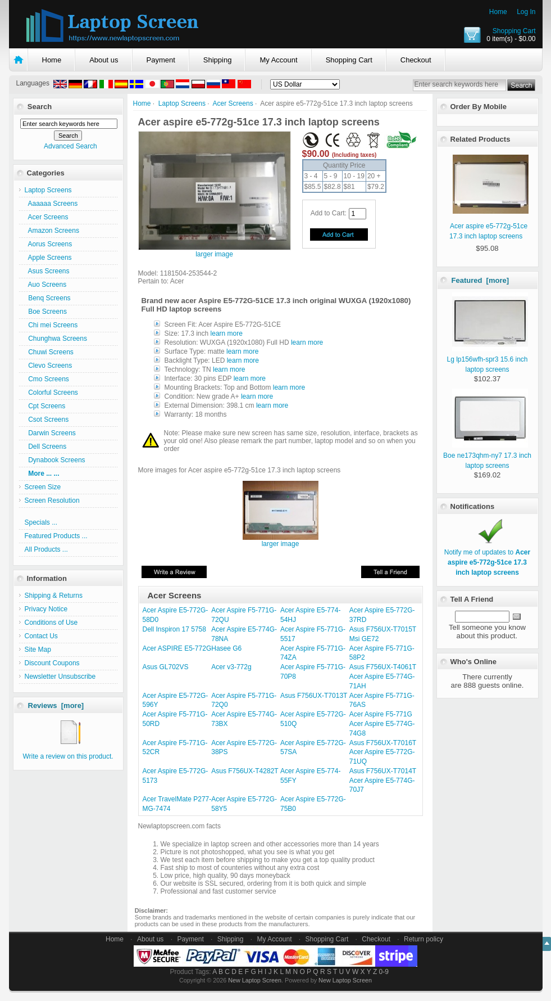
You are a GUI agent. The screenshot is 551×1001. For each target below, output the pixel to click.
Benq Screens (48, 298)
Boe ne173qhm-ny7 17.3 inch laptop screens (487, 455)
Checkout (415, 60)
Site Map (38, 649)
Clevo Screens (48, 365)
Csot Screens (47, 419)
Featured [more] (480, 280)
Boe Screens (46, 311)
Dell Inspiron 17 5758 (174, 629)
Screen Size (43, 487)
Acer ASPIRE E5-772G (177, 648)
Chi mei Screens (51, 325)
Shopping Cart (514, 31)
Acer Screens (233, 103)
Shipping (217, 60)
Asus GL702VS (166, 667)
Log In (526, 12)
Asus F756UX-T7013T (313, 696)
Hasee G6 (226, 648)
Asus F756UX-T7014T (382, 771)
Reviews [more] (56, 705)
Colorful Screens (51, 392)
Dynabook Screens (55, 460)
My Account (278, 60)
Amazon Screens (52, 231)
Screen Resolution (52, 500)
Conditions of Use (51, 622)
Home (498, 12)
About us (103, 60)
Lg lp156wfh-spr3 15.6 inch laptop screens (487, 359)
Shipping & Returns (54, 595)
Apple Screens (48, 257)
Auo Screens (46, 284)
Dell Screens (46, 446)
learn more (227, 333)
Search (40, 106)
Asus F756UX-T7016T (382, 743)
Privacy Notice (46, 609)
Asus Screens (47, 271)
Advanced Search (70, 146)
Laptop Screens (182, 103)
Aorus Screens (48, 244)
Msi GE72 (364, 639)
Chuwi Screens (49, 352)
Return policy (423, 939)
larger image (280, 541)
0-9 (384, 972)
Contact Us (41, 636)
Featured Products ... (56, 536)
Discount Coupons (52, 663)
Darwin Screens (50, 433)
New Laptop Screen (254, 980)
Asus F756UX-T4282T (244, 771)
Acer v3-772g (231, 667)
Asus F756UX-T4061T (382, 667)
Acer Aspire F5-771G (380, 714)
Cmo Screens (47, 379)
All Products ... (46, 549)
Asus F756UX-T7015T (382, 629)
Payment (161, 60)
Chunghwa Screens (56, 338)
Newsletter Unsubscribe (60, 676)
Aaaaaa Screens (51, 204)
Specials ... (41, 522)
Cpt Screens (45, 406)
